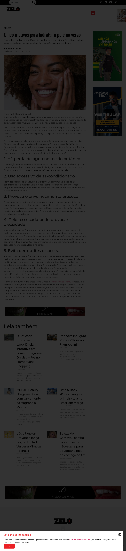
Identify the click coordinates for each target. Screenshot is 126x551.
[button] (120, 534)
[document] (63, 275)
